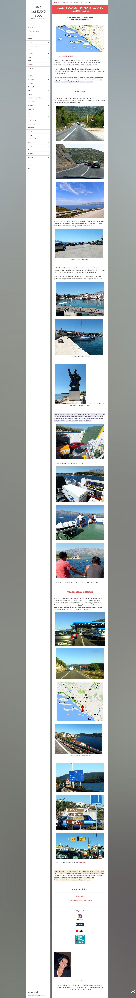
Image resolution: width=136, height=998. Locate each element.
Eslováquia (31, 79)
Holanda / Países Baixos (35, 98)
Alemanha (31, 35)
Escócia (30, 76)
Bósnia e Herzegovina (34, 46)
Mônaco (30, 131)
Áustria (30, 38)
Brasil (29, 50)
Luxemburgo (31, 124)
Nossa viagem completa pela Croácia (80, 900)
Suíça (29, 150)
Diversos (30, 165)
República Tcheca (33, 139)
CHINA (30, 61)
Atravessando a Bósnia (66, 56)
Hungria (30, 105)
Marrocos (31, 127)
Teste (29, 168)
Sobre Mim (31, 27)
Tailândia (30, 153)
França (30, 90)
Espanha (30, 83)
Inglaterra (31, 109)
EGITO (30, 72)
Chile (29, 57)
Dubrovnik (79, 896)
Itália (29, 113)
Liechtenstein (32, 120)
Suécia (30, 146)
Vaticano (30, 161)
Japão (30, 116)
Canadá (30, 53)
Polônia (30, 135)
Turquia (30, 157)
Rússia (30, 142)
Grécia (30, 94)
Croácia (30, 64)
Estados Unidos (32, 87)
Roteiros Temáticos (33, 31)
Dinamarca (31, 68)
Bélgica (30, 42)
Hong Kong (31, 101)
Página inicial (32, 24)
